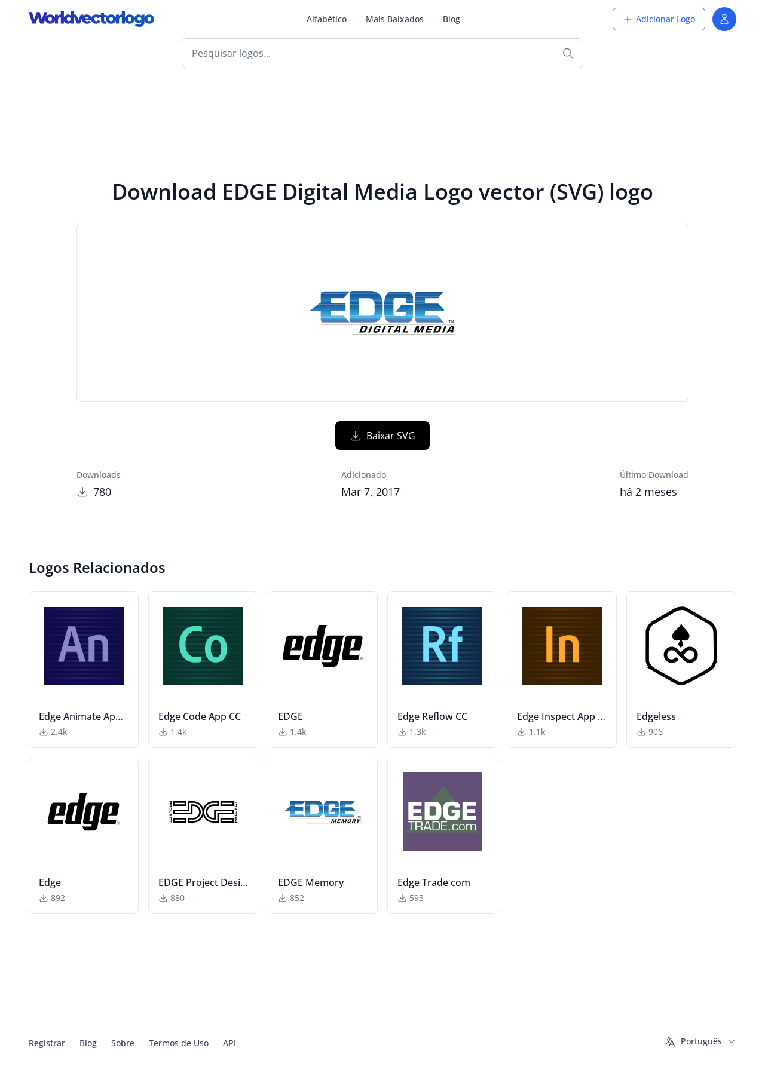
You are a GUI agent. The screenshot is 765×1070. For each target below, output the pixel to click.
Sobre (122, 1042)
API (229, 1042)
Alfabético (327, 18)
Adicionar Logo (659, 18)
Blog (451, 18)
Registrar (47, 1042)
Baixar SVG (382, 435)
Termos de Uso (179, 1042)
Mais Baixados (395, 18)
